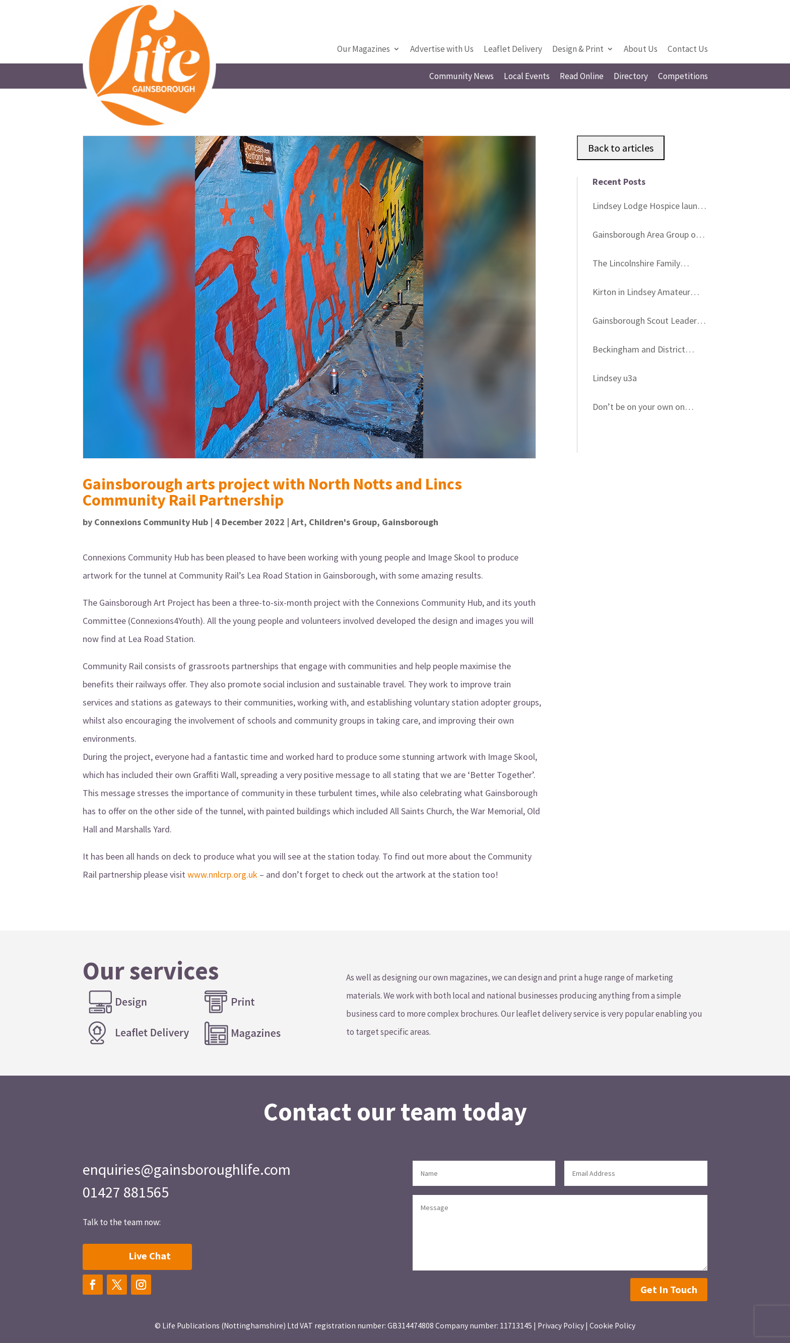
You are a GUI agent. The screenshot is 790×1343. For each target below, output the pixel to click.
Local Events (527, 77)
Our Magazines (363, 49)
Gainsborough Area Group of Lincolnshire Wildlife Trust (645, 236)
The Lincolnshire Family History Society (636, 264)
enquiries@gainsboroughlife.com (187, 1169)
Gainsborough (410, 522)
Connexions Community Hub (151, 522)
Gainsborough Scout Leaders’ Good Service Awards (647, 322)
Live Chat (149, 1255)
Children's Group (343, 522)
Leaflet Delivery (513, 49)
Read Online (582, 77)
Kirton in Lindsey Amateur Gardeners (641, 293)
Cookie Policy (612, 1325)
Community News (461, 77)
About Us (640, 49)
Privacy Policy (561, 1325)
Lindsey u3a (614, 378)
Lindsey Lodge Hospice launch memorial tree (649, 207)
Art (297, 522)
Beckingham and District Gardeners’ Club (638, 351)
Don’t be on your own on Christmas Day (638, 408)
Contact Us (688, 49)
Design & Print (578, 49)
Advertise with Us (442, 49)
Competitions (683, 77)
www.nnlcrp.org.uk (222, 874)
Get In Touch (668, 1289)
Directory (631, 77)
